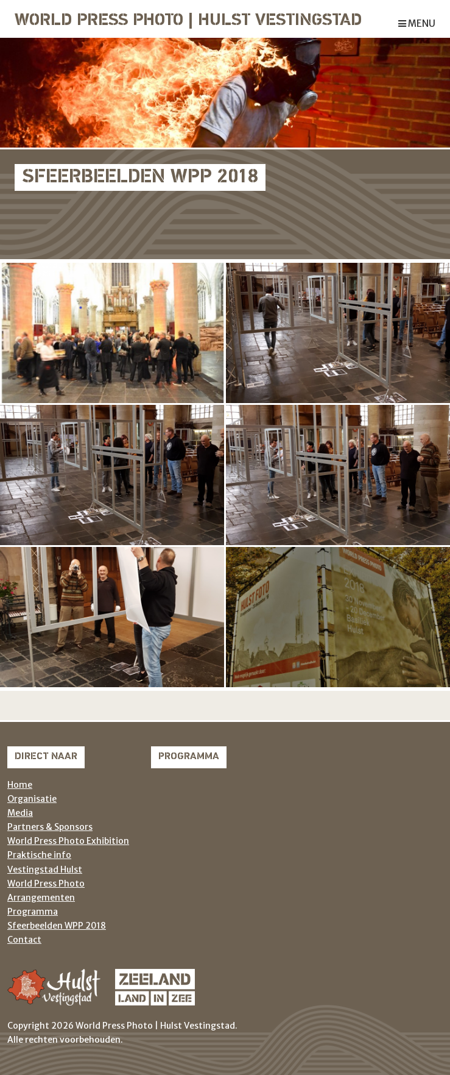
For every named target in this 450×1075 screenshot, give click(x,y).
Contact (24, 939)
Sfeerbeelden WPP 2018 (56, 925)
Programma (32, 911)
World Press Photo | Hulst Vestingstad (188, 21)
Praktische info (39, 854)
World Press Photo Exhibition (68, 840)
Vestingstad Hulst (44, 869)
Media (20, 812)
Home (19, 784)
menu (416, 23)
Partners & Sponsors (50, 826)
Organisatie (32, 798)
